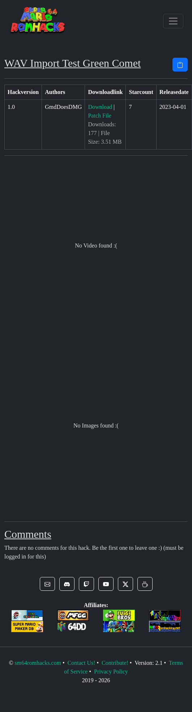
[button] (47, 584)
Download (100, 107)
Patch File (99, 115)
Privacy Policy (111, 671)
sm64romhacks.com (38, 663)
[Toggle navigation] (173, 21)
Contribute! (115, 663)
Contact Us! (81, 663)
